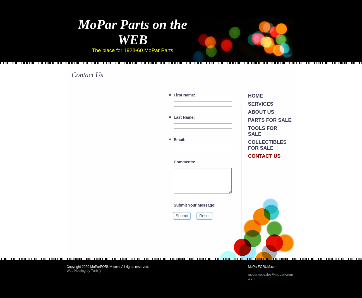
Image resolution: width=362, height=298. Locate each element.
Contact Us (264, 156)
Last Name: (184, 117)
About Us (261, 112)
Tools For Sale (262, 131)
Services (261, 104)
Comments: (184, 162)
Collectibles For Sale (267, 145)
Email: (180, 139)
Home (255, 96)
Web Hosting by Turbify (84, 271)
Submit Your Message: (195, 205)
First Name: (184, 95)
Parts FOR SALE (270, 120)
